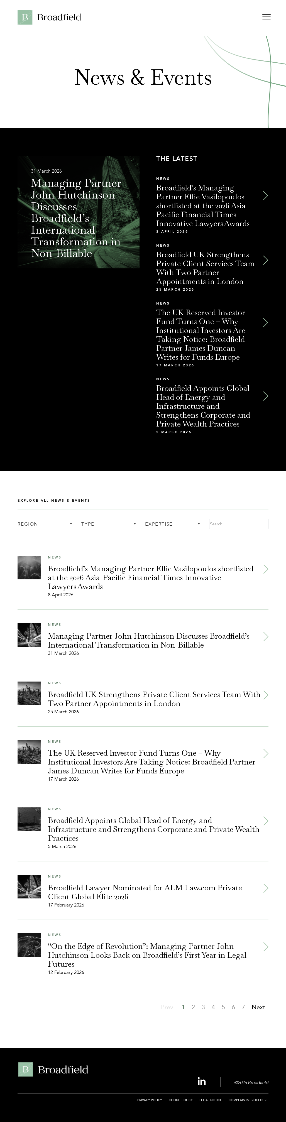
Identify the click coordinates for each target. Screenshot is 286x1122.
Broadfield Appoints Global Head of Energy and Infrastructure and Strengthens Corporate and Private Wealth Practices (203, 406)
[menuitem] (149, 1103)
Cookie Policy (181, 1100)
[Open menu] (266, 17)
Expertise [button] (158, 524)
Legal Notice (210, 1100)
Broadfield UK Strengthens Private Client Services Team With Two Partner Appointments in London (205, 267)
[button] (193, 1007)
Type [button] (87, 524)
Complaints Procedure (248, 1100)
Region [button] (28, 524)
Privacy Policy (149, 1100)
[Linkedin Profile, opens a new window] (202, 1081)
